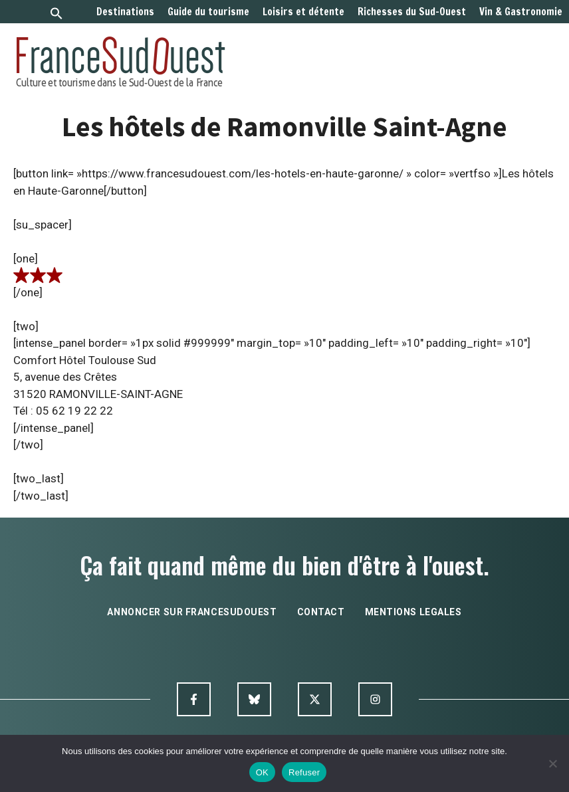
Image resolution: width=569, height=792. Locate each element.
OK (262, 772)
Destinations (125, 12)
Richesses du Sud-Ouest (412, 12)
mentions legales (413, 612)
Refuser (304, 772)
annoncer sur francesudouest (192, 612)
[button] (56, 15)
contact (321, 612)
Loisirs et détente (303, 12)
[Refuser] (552, 763)
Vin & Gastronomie (520, 12)
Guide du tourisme (208, 12)
